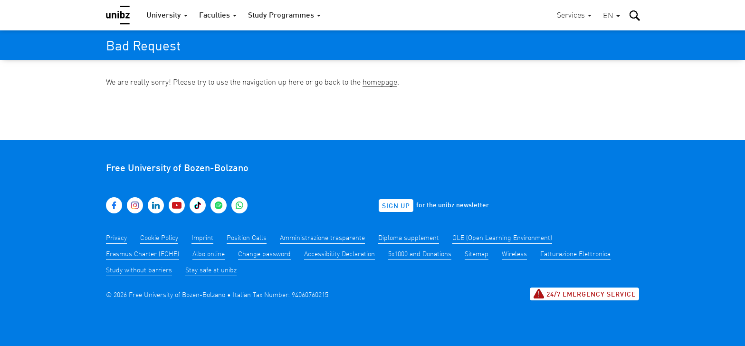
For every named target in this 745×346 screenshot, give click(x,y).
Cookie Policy (159, 238)
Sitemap (476, 254)
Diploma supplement (408, 238)
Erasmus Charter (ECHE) (142, 254)
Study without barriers (139, 270)
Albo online (208, 254)
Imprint (202, 238)
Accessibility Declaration (339, 254)
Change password (264, 254)
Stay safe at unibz (211, 270)
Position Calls (247, 238)
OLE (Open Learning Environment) (502, 238)
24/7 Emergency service (584, 293)
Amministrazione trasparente (322, 238)
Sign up (396, 206)
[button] (611, 16)
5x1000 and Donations (419, 254)
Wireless (514, 254)
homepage (380, 82)
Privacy (116, 238)
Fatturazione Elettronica (575, 254)
